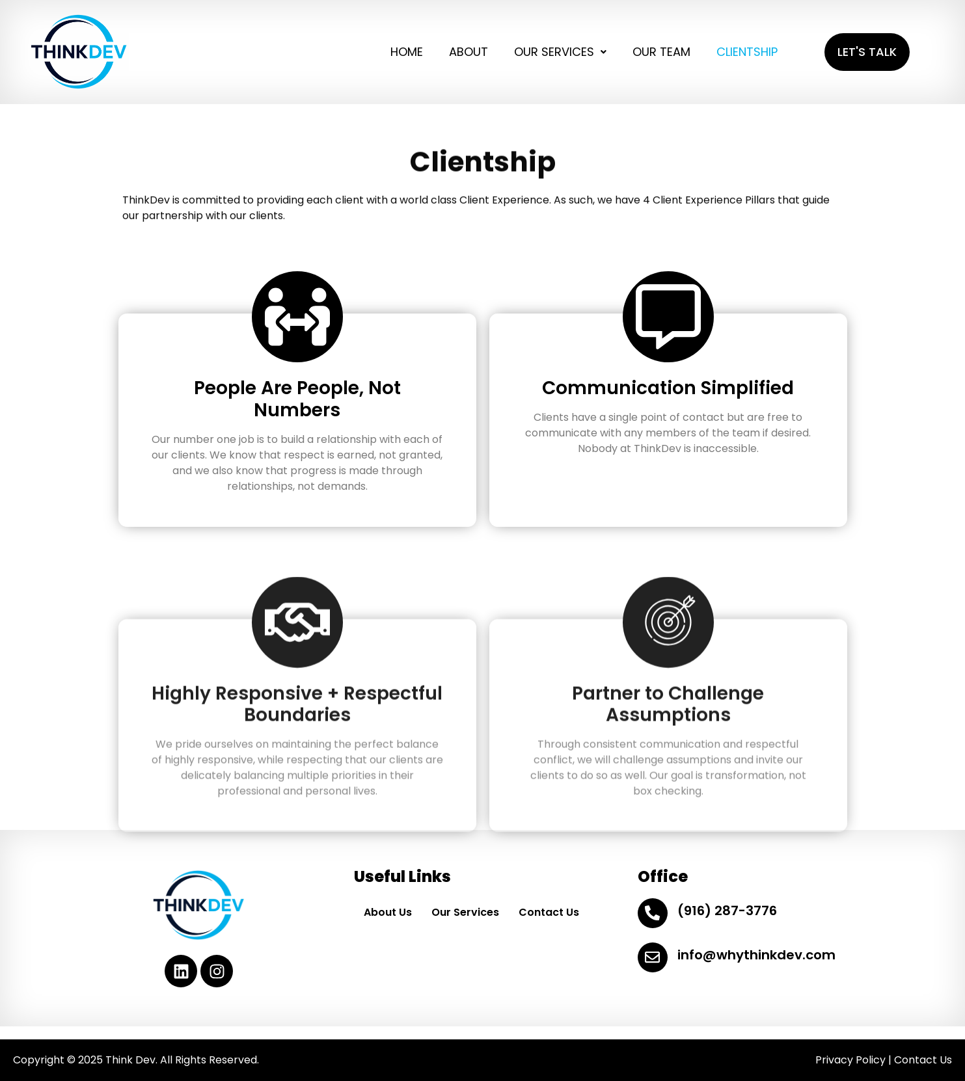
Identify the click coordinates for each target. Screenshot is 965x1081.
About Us (388, 912)
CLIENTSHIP (747, 52)
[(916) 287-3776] (653, 913)
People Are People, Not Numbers (297, 399)
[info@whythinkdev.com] (653, 957)
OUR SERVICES (560, 52)
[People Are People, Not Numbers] (297, 316)
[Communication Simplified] (668, 316)
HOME (406, 52)
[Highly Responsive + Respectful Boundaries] (297, 676)
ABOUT (468, 52)
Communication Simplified (668, 388)
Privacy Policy (850, 1059)
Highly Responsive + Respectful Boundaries (297, 758)
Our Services (465, 912)
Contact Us (549, 912)
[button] (560, 52)
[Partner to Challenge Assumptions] (668, 676)
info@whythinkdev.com (756, 955)
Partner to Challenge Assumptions (668, 758)
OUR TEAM (661, 52)
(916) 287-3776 (727, 910)
